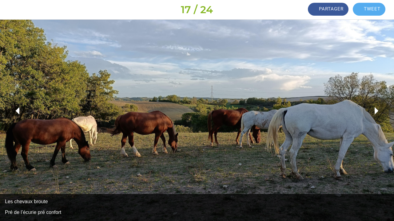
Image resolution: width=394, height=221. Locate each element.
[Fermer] (10, 10)
